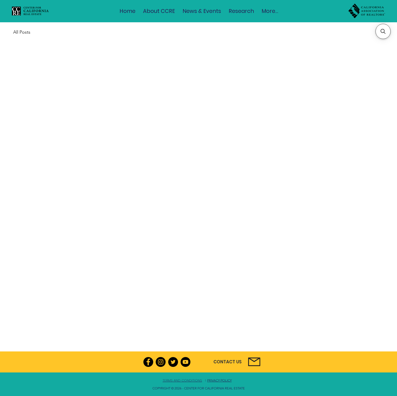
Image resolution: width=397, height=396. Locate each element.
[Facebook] (148, 362)
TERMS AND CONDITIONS (182, 380)
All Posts (21, 32)
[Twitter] (173, 362)
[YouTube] (185, 362)
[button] (159, 11)
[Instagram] (161, 362)
